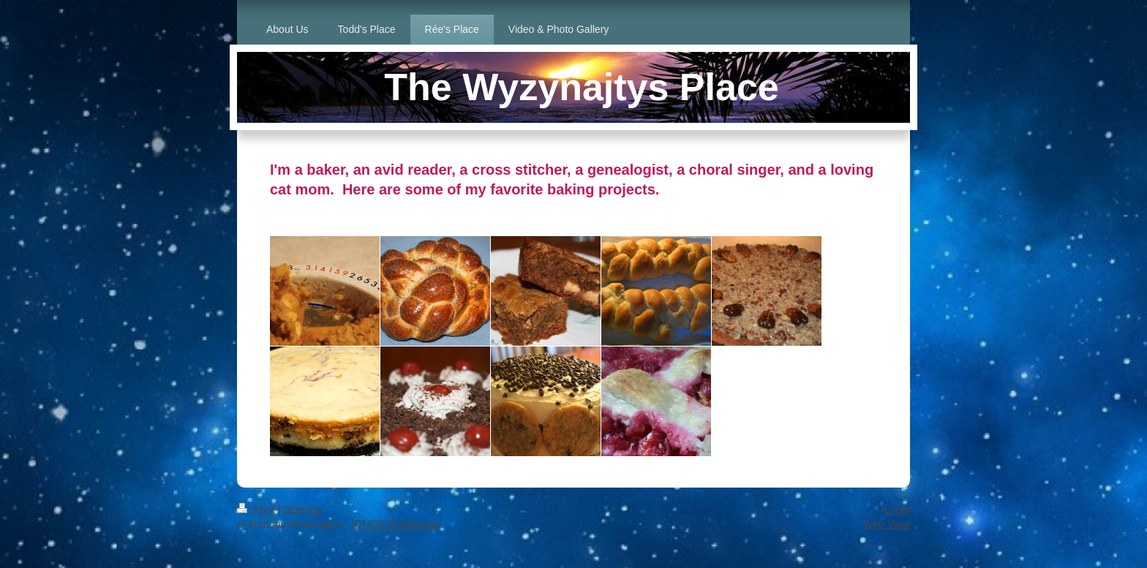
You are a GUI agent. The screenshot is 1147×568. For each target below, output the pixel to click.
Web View (886, 524)
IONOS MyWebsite (395, 524)
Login (897, 509)
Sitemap (302, 509)
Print (257, 509)
